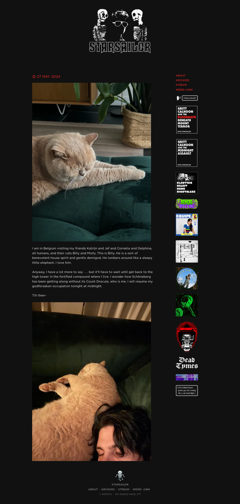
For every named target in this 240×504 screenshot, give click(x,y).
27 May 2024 (46, 76)
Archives (182, 80)
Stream (181, 85)
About (180, 75)
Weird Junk (184, 89)
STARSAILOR (120, 484)
